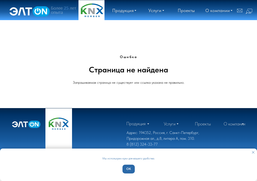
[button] (217, 10)
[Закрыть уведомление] (253, 152)
